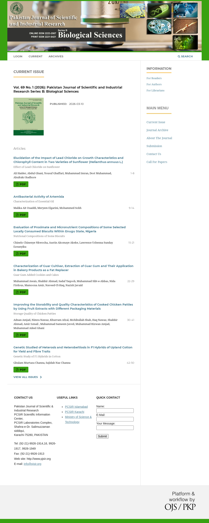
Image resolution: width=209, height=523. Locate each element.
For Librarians (156, 90)
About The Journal (159, 138)
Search (185, 56)
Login (17, 56)
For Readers (154, 78)
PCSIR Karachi (74, 411)
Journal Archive (157, 130)
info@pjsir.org (32, 463)
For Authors (154, 84)
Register (177, 3)
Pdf (22, 184)
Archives (56, 56)
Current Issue (156, 122)
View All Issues (25, 377)
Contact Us (154, 154)
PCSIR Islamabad (76, 406)
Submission (154, 146)
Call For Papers (157, 162)
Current (35, 56)
